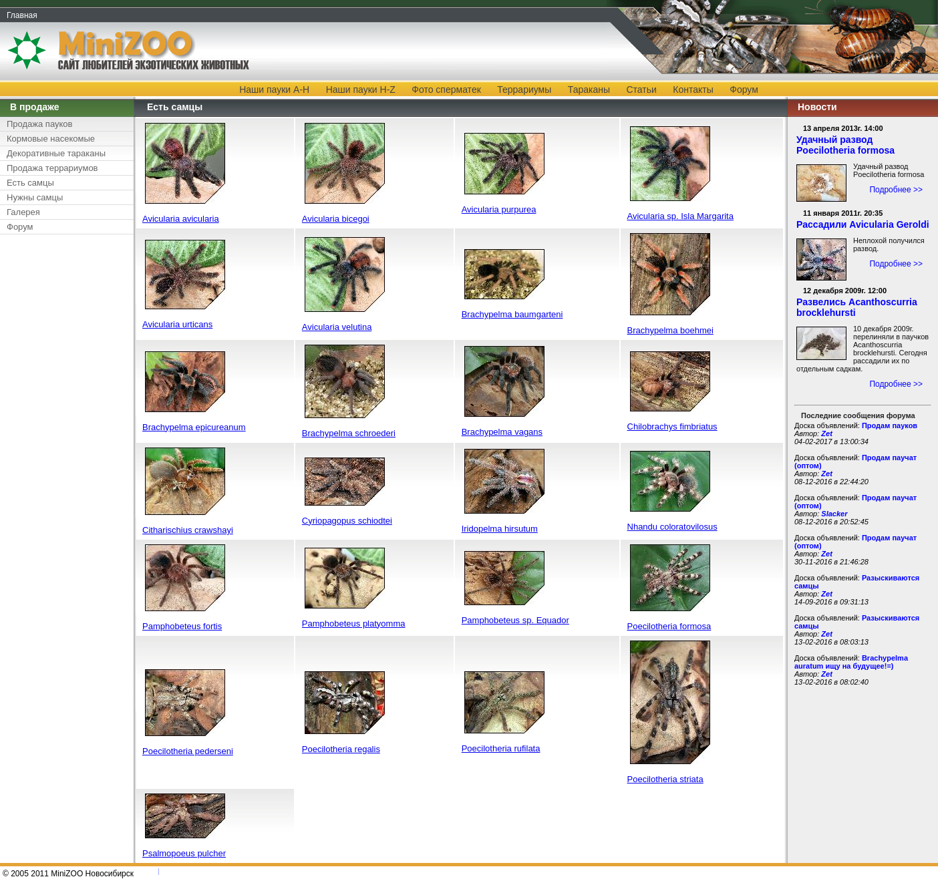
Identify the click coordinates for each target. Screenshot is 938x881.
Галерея (23, 212)
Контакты (693, 89)
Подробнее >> (896, 189)
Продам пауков (889, 425)
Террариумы (524, 89)
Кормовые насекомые (51, 139)
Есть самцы (30, 183)
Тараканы (589, 89)
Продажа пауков (39, 124)
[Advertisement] (63, 441)
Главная (22, 15)
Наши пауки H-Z (361, 89)
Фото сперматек (446, 89)
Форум (744, 89)
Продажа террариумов (52, 168)
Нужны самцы (35, 197)
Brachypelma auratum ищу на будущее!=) (851, 662)
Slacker (834, 514)
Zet (826, 433)
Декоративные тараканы (56, 153)
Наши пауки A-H (274, 89)
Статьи (642, 89)
